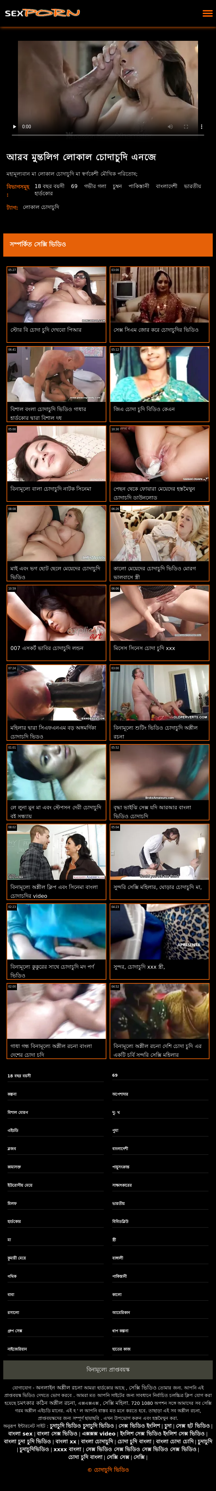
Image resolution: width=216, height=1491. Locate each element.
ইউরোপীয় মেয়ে (20, 1185)
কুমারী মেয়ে (17, 1258)
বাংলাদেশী (167, 186)
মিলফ (12, 1203)
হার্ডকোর (44, 193)
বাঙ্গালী (117, 1258)
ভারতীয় (192, 186)
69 (74, 186)
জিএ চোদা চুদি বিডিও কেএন (144, 409)
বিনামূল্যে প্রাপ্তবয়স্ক (107, 1369)
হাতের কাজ (121, 1349)
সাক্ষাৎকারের (122, 1185)
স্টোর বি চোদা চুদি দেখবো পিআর (46, 330)
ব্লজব (12, 1149)
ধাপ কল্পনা (120, 1331)
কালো (116, 1295)
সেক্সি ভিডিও (143, 1388)
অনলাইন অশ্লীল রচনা (59, 1388)
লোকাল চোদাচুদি (41, 207)
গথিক (12, 1276)
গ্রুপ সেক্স (15, 1331)
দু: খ (116, 1112)
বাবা (11, 1295)
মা (9, 1240)
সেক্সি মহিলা (115, 1403)
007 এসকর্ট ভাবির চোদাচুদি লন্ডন (47, 648)
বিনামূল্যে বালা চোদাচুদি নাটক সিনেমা (50, 489)
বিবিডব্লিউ (120, 1221)
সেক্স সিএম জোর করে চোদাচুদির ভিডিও (156, 330)
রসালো (13, 1312)
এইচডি (13, 1130)
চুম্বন (117, 186)
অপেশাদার (120, 1094)
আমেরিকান (121, 1312)
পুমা (115, 1130)
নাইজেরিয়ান (17, 1349)
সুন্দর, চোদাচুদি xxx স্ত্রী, (139, 967)
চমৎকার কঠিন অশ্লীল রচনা (46, 1403)
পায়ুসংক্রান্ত (120, 1167)
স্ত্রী (114, 1240)
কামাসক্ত (14, 1167)
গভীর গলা (96, 186)
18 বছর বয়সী (50, 186)
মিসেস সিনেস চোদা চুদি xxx (144, 648)
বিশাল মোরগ (18, 1112)
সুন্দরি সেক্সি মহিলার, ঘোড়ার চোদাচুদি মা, (158, 887)
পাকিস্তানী (139, 186)
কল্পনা (12, 1094)
